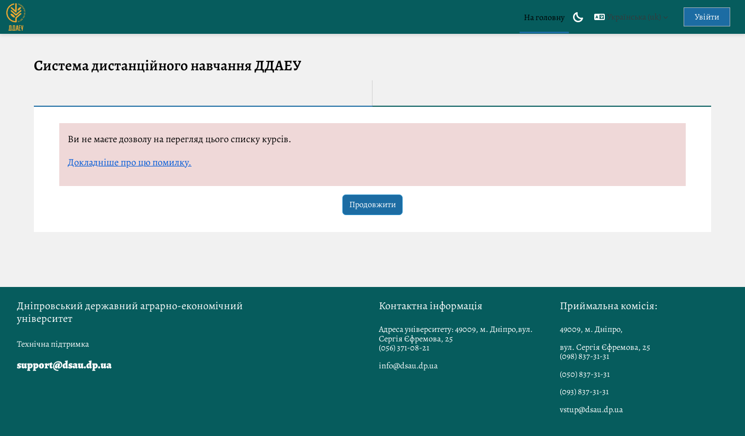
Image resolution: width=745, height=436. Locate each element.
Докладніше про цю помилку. (130, 162)
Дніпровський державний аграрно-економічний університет (130, 312)
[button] (631, 16)
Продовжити (372, 204)
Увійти (707, 17)
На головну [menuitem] (544, 17)
